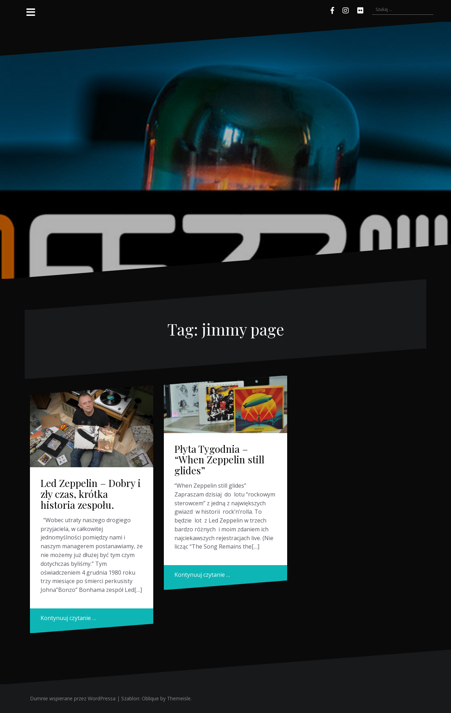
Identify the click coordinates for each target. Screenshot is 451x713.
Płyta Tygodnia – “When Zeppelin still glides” (219, 459)
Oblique (150, 698)
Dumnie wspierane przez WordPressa (73, 698)
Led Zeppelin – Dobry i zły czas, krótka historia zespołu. (91, 493)
